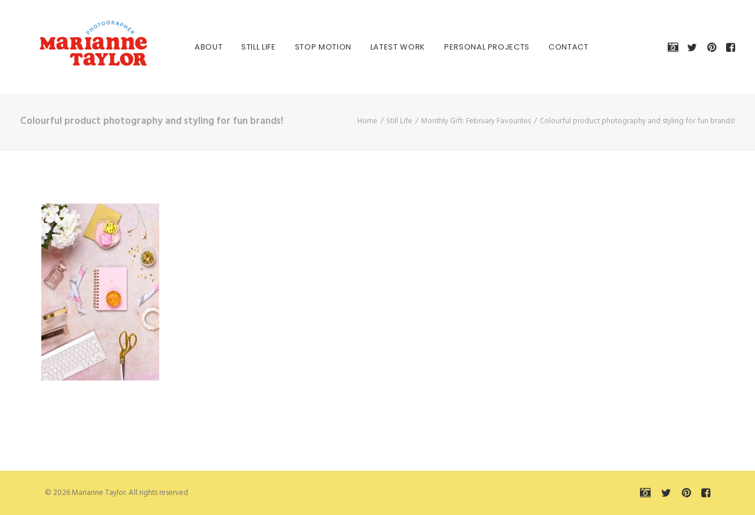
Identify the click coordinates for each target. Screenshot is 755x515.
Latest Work (383, 47)
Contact (554, 47)
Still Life (244, 47)
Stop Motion (309, 47)
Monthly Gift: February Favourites (476, 121)
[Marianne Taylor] (75, 47)
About (194, 47)
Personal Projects (473, 47)
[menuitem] (194, 47)
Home (367, 121)
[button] (675, 47)
